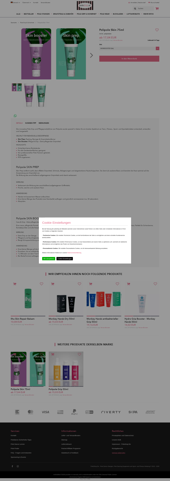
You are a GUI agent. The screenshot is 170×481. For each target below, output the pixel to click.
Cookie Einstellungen (65, 259)
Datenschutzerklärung (74, 253)
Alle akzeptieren (48, 259)
